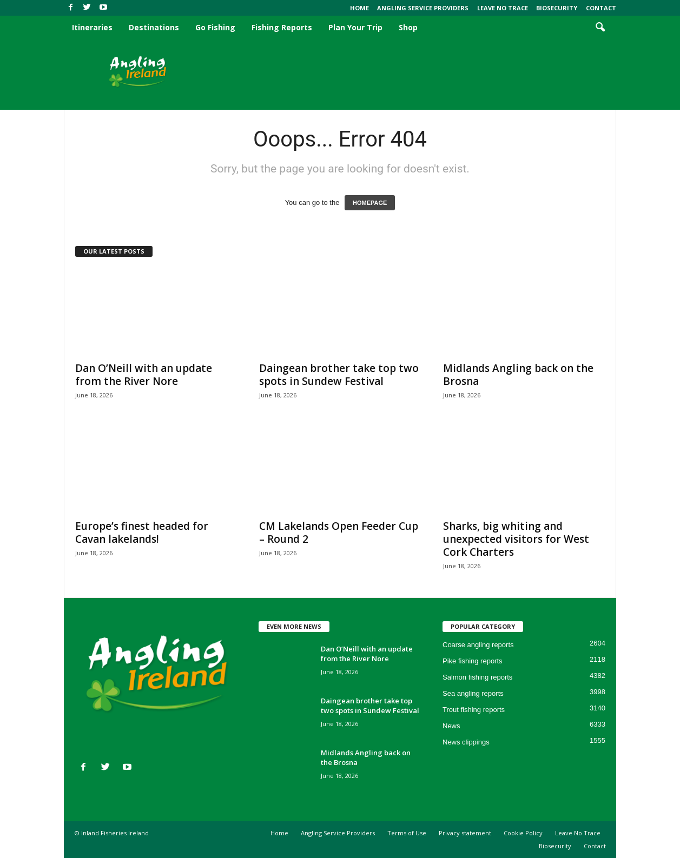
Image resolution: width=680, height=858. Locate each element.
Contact (601, 8)
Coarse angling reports (478, 645)
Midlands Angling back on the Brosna (518, 374)
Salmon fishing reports (477, 677)
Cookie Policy (523, 833)
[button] (600, 27)
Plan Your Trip (355, 27)
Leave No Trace (502, 8)
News (451, 726)
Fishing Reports (282, 27)
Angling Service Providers (422, 8)
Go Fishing (215, 27)
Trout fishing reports (474, 710)
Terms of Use (406, 833)
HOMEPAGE (370, 202)
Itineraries (92, 27)
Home (359, 8)
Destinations (154, 27)
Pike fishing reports (473, 661)
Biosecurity (556, 8)
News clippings (466, 742)
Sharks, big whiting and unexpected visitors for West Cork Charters (516, 539)
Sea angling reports (473, 693)
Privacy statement (465, 833)
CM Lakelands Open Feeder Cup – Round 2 (338, 532)
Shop (408, 27)
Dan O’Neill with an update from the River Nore (143, 374)
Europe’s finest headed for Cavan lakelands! (141, 532)
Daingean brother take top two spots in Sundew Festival (339, 374)
